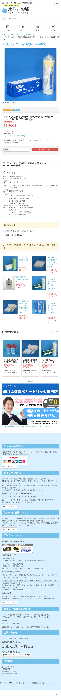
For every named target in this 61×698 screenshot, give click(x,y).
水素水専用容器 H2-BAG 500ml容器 (22, 279)
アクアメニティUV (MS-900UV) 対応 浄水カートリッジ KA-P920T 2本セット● (52, 308)
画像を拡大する (9, 102)
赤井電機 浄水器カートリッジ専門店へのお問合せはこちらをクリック (26, 426)
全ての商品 (55, 331)
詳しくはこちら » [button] (9, 466)
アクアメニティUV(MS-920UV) (14, 136)
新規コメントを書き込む (13, 235)
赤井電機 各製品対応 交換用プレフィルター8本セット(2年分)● (52, 262)
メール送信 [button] (26, 655)
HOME (4, 35)
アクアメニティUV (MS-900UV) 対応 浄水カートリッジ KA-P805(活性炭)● (52, 283)
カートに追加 (45, 149)
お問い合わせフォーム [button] (11, 655)
